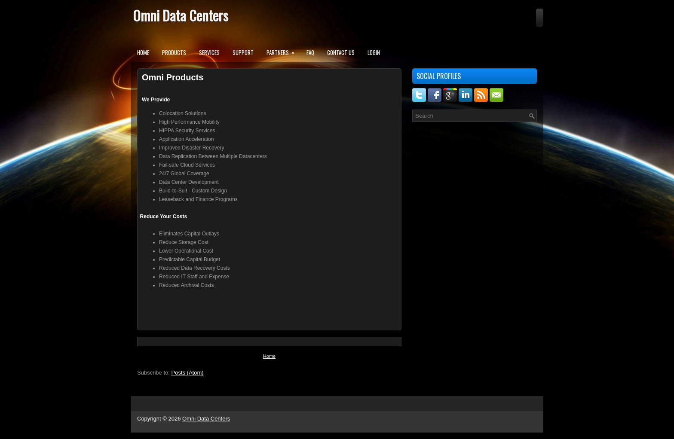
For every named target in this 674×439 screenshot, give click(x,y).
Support (243, 52)
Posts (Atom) (188, 372)
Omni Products (172, 77)
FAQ (310, 52)
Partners (283, 50)
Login (374, 52)
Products (174, 52)
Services (209, 52)
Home (143, 52)
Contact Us (341, 52)
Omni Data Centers (180, 15)
